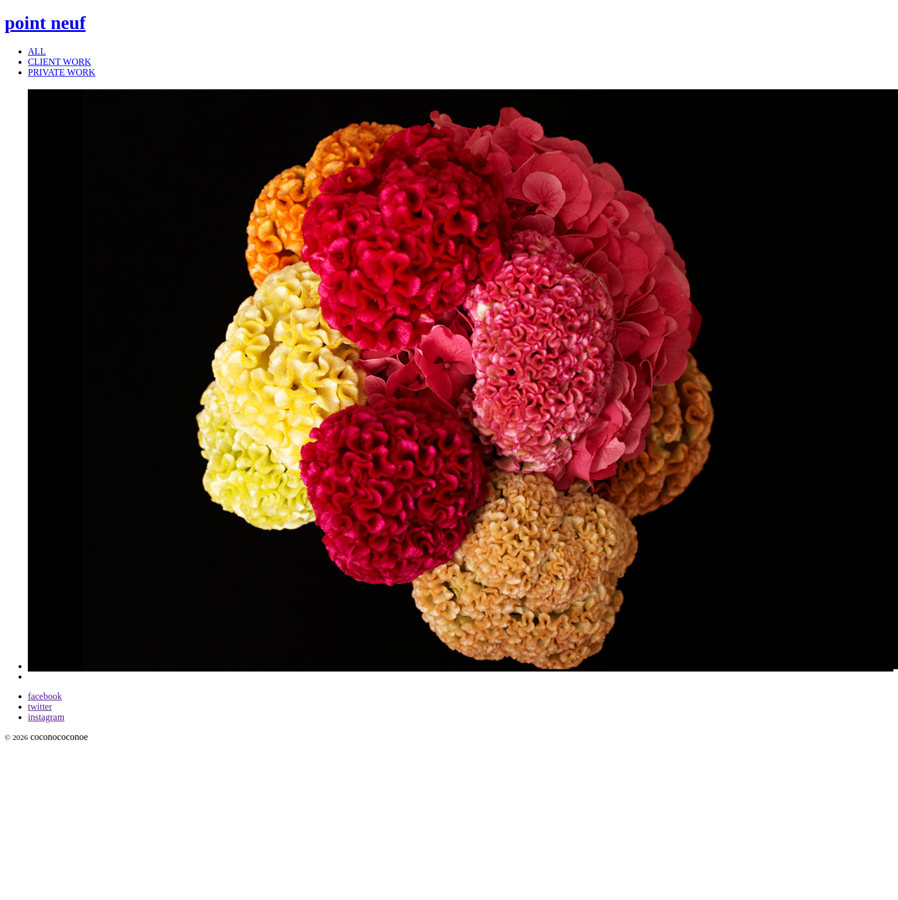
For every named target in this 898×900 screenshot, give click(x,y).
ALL (37, 51)
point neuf (45, 22)
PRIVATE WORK (61, 72)
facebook (45, 696)
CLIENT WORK (59, 62)
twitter (40, 707)
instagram (46, 717)
